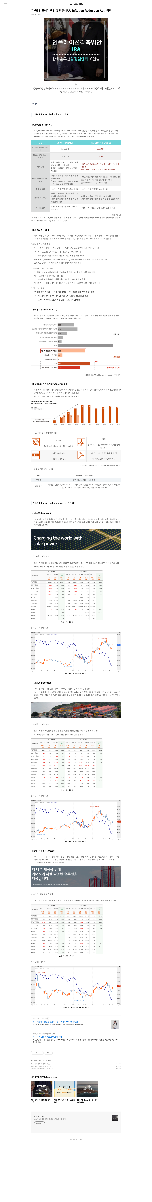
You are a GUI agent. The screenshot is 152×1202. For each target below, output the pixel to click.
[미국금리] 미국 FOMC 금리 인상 (39, 1123)
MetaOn (80, 1198)
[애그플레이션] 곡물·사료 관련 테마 (40, 1125)
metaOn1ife (76, 4)
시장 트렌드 (34, 1119)
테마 (40, 1119)
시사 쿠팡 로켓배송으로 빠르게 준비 (47, 1095)
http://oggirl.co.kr (39, 1077)
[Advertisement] (76, 509)
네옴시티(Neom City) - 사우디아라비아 (41, 1127)
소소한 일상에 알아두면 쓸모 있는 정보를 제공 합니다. (50, 1178)
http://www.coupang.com (42, 1093)
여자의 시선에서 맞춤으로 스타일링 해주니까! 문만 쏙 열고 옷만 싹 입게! (58, 1083)
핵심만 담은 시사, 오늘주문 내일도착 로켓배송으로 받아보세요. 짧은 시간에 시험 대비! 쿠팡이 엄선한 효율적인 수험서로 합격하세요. (75, 1099)
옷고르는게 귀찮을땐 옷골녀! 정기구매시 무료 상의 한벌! (56, 1080)
